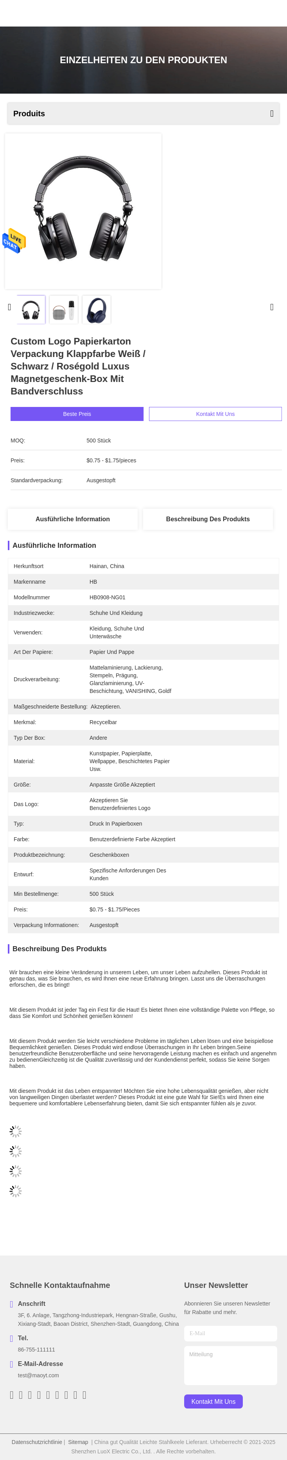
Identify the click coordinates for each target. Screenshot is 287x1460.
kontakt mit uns (214, 1401)
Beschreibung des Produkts (208, 519)
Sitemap (78, 1442)
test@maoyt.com (38, 1375)
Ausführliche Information (73, 519)
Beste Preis (90, 414)
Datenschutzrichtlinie (37, 1442)
